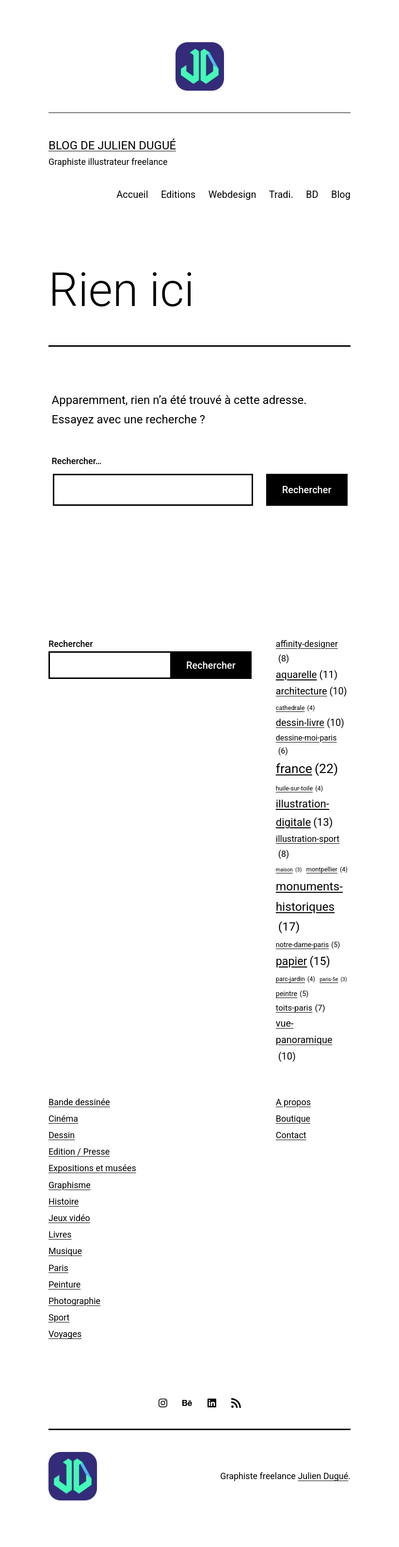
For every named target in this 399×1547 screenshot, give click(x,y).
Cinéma (63, 1118)
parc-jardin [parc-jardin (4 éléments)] (295, 979)
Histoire (63, 1201)
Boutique (293, 1118)
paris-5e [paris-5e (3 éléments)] (333, 979)
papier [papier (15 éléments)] (303, 961)
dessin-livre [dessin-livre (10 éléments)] (310, 723)
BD (312, 194)
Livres (60, 1234)
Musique (65, 1251)
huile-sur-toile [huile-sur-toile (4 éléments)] (299, 788)
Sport (59, 1317)
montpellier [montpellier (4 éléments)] (327, 869)
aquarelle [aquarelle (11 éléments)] (307, 674)
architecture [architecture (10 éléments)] (311, 691)
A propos (293, 1102)
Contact (291, 1135)
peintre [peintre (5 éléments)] (292, 994)
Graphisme (69, 1185)
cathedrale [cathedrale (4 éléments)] (295, 708)
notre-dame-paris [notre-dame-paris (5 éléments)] (308, 945)
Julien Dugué (323, 1476)
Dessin (61, 1135)
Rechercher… (77, 461)
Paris (58, 1268)
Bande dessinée (79, 1102)
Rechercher (70, 644)
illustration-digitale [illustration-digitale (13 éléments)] (304, 814)
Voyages (64, 1334)
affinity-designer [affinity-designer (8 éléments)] (307, 652)
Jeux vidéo (69, 1218)
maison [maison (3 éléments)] (289, 870)
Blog (341, 194)
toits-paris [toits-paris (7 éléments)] (300, 1008)
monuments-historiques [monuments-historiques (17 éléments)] (309, 908)
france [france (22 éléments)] (307, 769)
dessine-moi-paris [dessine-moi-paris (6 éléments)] (306, 745)
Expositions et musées (92, 1168)
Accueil (132, 194)
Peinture (64, 1284)
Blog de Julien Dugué (112, 145)
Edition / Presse (79, 1151)
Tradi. (281, 194)
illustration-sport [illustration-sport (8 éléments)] (307, 847)
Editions (178, 194)
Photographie (74, 1301)
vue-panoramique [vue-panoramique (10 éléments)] (304, 1041)
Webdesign (232, 194)
